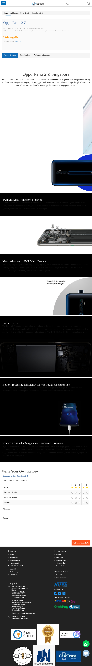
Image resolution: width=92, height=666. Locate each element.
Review (5, 518)
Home (6, 13)
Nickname (7, 509)
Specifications (25, 55)
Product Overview (10, 55)
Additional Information (42, 55)
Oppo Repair (24, 13)
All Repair (14, 13)
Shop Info (18, 41)
